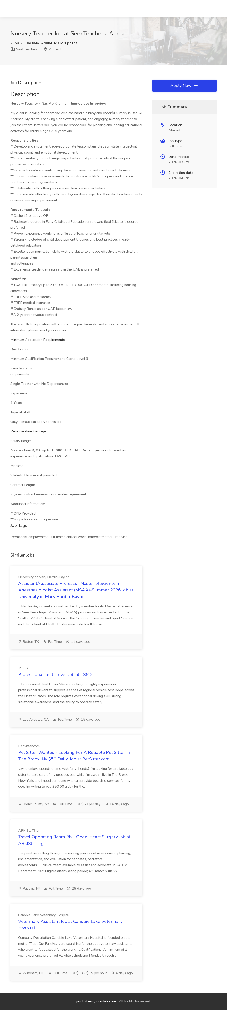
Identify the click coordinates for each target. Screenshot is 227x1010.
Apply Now (184, 85)
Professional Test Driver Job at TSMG (55, 675)
